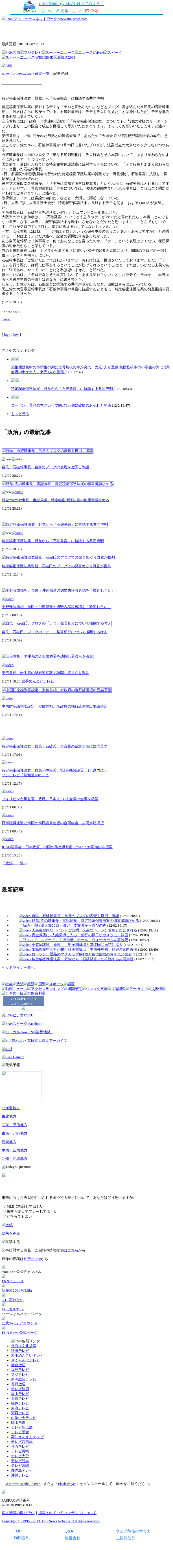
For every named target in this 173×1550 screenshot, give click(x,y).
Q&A (69, 1531)
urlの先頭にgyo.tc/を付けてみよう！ (71, 3)
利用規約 (22, 1537)
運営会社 (72, 1537)
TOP (18, 1531)
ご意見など (125, 1537)
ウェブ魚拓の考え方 (133, 1531)
